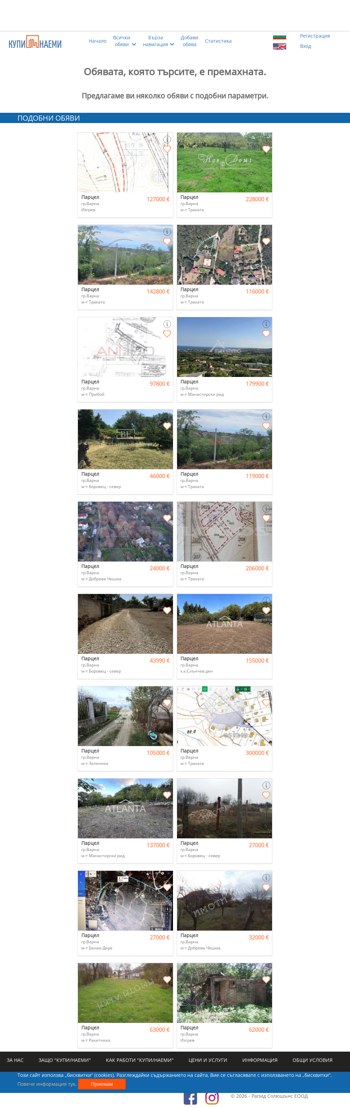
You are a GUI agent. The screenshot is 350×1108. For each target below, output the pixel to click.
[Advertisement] (175, 15)
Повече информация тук (46, 1084)
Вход (305, 46)
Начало (97, 41)
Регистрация (315, 35)
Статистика (218, 41)
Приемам (102, 1084)
